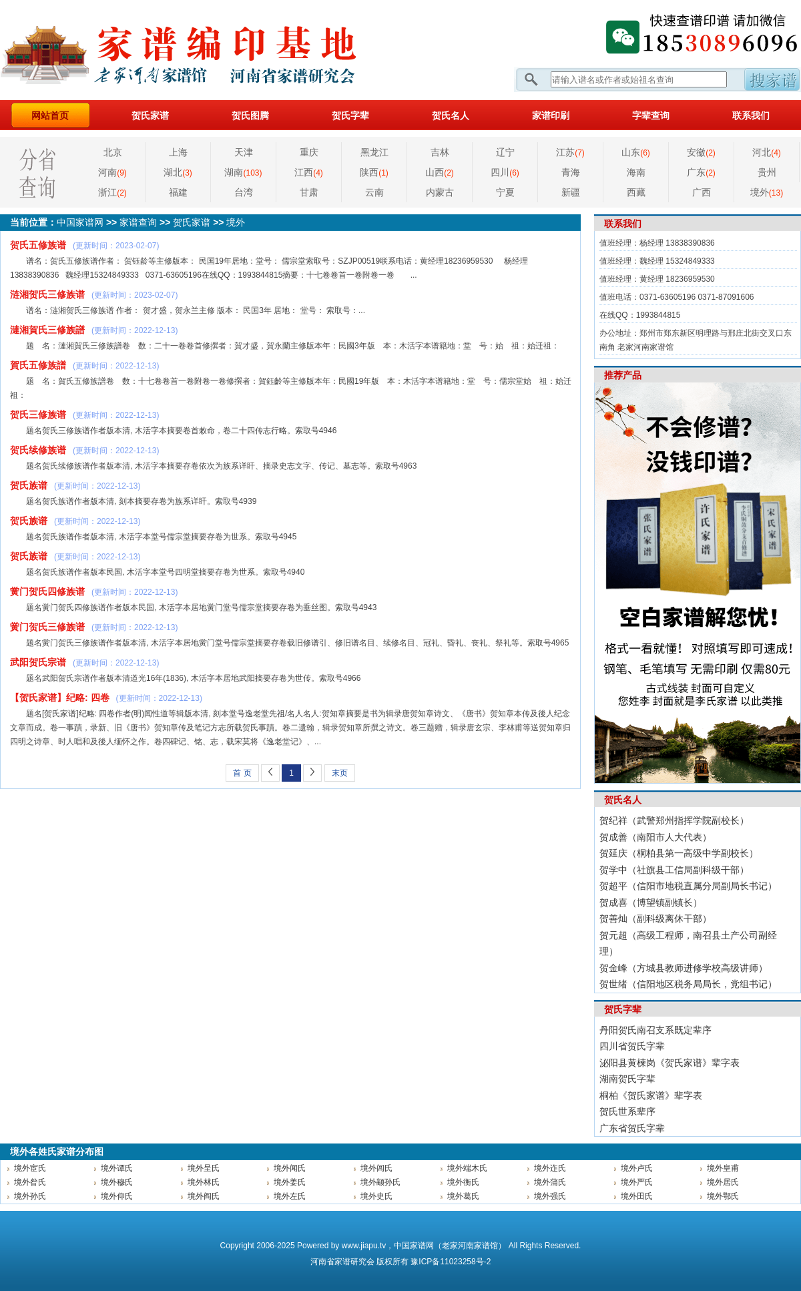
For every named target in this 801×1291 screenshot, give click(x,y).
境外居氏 (723, 1182)
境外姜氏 (290, 1182)
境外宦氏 (30, 1168)
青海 (570, 172)
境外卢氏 (637, 1168)
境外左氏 (290, 1196)
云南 (374, 192)
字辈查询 (651, 115)
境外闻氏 (290, 1168)
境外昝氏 (30, 1182)
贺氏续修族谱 (38, 450)
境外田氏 (637, 1196)
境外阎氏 (204, 1196)
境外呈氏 (204, 1168)
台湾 (243, 192)
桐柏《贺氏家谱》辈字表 (650, 1095)
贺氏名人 (450, 115)
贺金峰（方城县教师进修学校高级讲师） (683, 968)
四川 (505, 172)
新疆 (570, 192)
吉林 (440, 152)
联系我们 (751, 115)
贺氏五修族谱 (38, 245)
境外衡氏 (463, 1182)
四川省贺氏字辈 (632, 1046)
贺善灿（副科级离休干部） (655, 918)
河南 (112, 172)
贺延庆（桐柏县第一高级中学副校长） (678, 853)
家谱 (342, 1261)
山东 (635, 152)
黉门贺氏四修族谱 (47, 591)
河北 (766, 152)
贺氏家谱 (150, 115)
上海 (178, 152)
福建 (178, 192)
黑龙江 (374, 152)
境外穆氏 (117, 1182)
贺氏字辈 (350, 115)
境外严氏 (637, 1182)
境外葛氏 (463, 1196)
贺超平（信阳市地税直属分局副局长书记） (688, 885)
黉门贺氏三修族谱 (47, 626)
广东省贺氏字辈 (632, 1128)
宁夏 (505, 192)
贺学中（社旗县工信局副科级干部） (674, 869)
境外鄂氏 (723, 1196)
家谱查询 (138, 222)
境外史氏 (376, 1196)
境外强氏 (550, 1196)
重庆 (309, 152)
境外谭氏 (117, 1168)
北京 (112, 152)
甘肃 (309, 192)
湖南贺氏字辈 (627, 1078)
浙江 (112, 192)
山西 (439, 172)
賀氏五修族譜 (38, 365)
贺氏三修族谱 (38, 414)
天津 (243, 152)
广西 (701, 192)
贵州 (767, 172)
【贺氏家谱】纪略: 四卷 (59, 697)
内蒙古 (440, 192)
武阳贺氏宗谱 (38, 662)
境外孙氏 (30, 1196)
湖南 (243, 172)
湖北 (178, 172)
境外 (766, 192)
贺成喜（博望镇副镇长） (650, 902)
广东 (701, 172)
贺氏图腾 (250, 115)
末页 (340, 773)
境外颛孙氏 (380, 1182)
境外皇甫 (723, 1168)
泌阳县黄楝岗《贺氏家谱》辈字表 (669, 1062)
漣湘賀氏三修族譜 (47, 329)
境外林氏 (204, 1182)
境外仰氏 (117, 1196)
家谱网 (200, 50)
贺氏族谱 (28, 485)
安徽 (701, 152)
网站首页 (50, 115)
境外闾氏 (376, 1168)
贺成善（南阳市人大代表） (655, 837)
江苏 (570, 152)
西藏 (636, 192)
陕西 (374, 172)
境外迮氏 (550, 1168)
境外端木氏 (467, 1168)
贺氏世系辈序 (627, 1111)
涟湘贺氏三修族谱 (47, 294)
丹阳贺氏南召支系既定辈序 (655, 1030)
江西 (308, 172)
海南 (636, 172)
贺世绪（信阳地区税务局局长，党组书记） (688, 984)
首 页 (242, 773)
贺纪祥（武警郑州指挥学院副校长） (674, 820)
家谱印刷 (550, 115)
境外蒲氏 (550, 1182)
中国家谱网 (80, 222)
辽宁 (505, 152)
